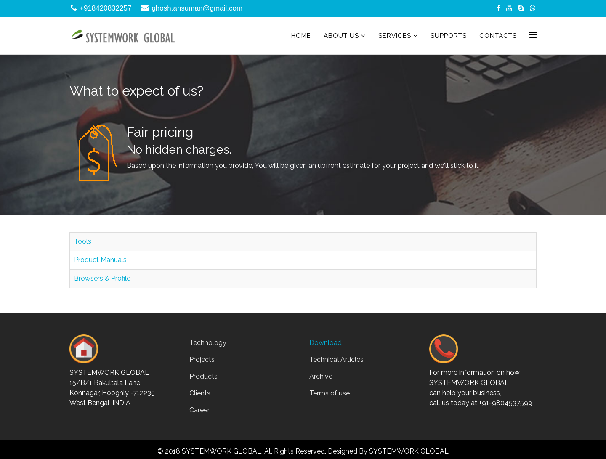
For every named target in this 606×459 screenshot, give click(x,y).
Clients (199, 393)
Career (199, 410)
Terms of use (329, 393)
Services (394, 36)
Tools (82, 241)
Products (203, 376)
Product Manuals (100, 260)
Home (301, 36)
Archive (320, 376)
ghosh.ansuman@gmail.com (197, 8)
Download (325, 343)
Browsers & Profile (102, 278)
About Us (341, 36)
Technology (207, 343)
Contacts (498, 36)
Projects (202, 359)
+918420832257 (105, 8)
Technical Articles (336, 359)
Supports (449, 36)
